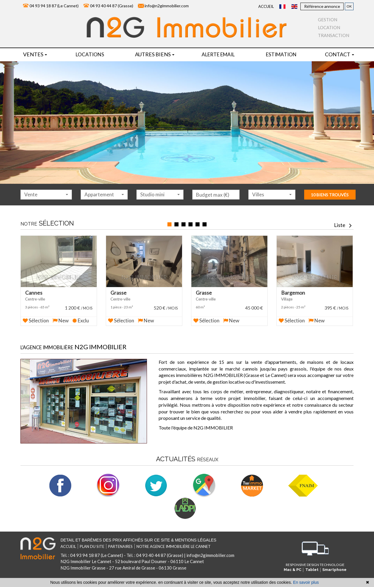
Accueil (266, 6)
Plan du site (92, 543)
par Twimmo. (180, 577)
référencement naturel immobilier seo (140, 577)
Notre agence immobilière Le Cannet (173, 543)
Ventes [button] (35, 54)
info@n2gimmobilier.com (167, 5)
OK (349, 6)
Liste (343, 225)
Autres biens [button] (154, 54)
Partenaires (120, 543)
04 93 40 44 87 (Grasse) (111, 5)
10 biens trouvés (330, 194)
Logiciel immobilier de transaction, (47, 577)
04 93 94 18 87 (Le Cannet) (54, 5)
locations (90, 54)
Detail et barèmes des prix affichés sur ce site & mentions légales (138, 536)
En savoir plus (306, 582)
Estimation (281, 54)
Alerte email (218, 54)
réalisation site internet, (92, 577)
